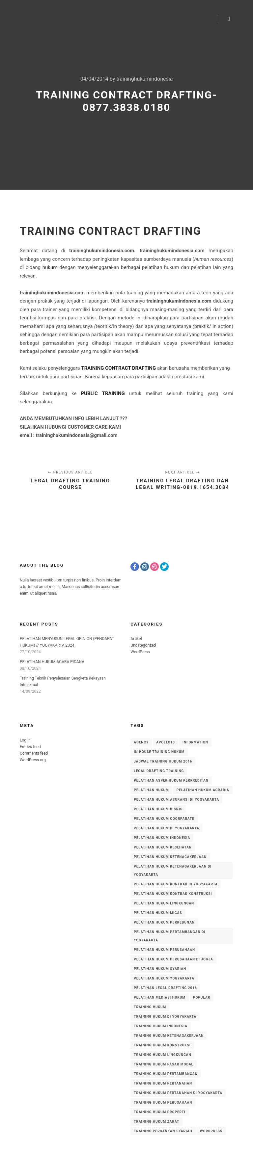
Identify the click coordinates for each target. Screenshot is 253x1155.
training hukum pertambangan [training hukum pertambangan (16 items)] (166, 1074)
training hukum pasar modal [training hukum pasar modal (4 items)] (163, 1064)
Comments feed (34, 753)
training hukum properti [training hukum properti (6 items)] (159, 1112)
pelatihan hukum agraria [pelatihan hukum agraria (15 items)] (203, 790)
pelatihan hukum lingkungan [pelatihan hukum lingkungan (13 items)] (164, 903)
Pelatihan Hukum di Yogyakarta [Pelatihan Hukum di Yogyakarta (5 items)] (166, 828)
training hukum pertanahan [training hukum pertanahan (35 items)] (163, 1083)
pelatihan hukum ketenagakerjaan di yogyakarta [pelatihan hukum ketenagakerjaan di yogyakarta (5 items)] (172, 870)
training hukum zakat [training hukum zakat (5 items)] (156, 1121)
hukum (50, 267)
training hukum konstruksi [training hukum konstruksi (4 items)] (162, 1045)
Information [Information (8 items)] (195, 742)
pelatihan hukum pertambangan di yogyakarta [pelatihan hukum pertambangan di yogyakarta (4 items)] (169, 936)
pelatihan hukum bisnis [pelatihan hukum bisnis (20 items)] (158, 809)
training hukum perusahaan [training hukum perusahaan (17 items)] (163, 1102)
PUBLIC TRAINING (103, 393)
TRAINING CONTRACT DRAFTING (110, 231)
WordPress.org (33, 760)
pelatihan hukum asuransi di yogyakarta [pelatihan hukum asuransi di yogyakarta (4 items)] (176, 799)
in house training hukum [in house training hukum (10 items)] (159, 752)
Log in (25, 740)
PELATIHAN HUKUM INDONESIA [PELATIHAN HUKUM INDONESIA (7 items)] (162, 838)
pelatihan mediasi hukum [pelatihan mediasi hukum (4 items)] (159, 997)
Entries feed (30, 746)
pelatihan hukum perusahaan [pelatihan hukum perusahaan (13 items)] (164, 950)
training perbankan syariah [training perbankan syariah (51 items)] (163, 1131)
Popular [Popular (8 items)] (201, 997)
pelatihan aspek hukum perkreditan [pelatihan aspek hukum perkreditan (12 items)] (171, 780)
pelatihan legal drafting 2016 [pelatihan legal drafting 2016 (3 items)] (165, 988)
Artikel (136, 638)
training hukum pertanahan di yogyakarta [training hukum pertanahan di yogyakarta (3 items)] (178, 1093)
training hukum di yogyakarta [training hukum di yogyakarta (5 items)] (165, 1016)
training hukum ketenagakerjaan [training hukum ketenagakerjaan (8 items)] (169, 1035)
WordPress (140, 652)
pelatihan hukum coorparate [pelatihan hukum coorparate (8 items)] (164, 818)
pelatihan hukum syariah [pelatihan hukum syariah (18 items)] (160, 969)
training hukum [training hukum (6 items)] (150, 1007)
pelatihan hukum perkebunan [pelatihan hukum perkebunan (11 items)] (164, 922)
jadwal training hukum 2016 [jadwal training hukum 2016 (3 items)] (163, 761)
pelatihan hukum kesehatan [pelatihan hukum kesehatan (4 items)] (163, 847)
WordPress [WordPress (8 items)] (211, 1131)
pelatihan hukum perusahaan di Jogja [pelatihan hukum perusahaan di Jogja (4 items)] (173, 959)
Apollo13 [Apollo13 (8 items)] (165, 742)
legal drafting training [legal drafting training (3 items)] (159, 771)
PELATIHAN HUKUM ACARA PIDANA (52, 661)
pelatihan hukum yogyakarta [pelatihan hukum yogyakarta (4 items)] (164, 978)
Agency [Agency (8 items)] (141, 742)
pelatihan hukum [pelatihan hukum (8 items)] (151, 790)
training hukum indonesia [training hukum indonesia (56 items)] (160, 1026)
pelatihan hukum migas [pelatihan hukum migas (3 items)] (158, 913)
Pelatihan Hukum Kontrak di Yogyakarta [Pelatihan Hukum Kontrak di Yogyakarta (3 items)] (176, 884)
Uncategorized (143, 645)
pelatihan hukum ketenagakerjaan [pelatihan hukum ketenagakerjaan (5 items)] (170, 857)
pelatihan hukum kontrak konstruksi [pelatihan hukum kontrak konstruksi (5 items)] (173, 894)
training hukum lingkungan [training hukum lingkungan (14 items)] (162, 1055)
